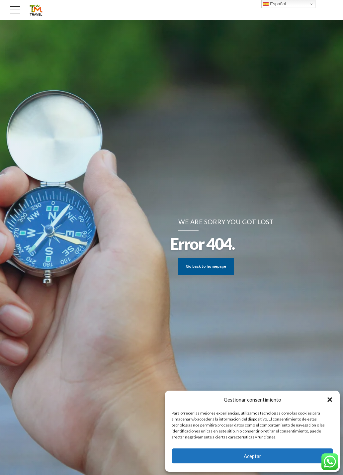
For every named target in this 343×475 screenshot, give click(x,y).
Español (274, 4)
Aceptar (252, 456)
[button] (329, 399)
